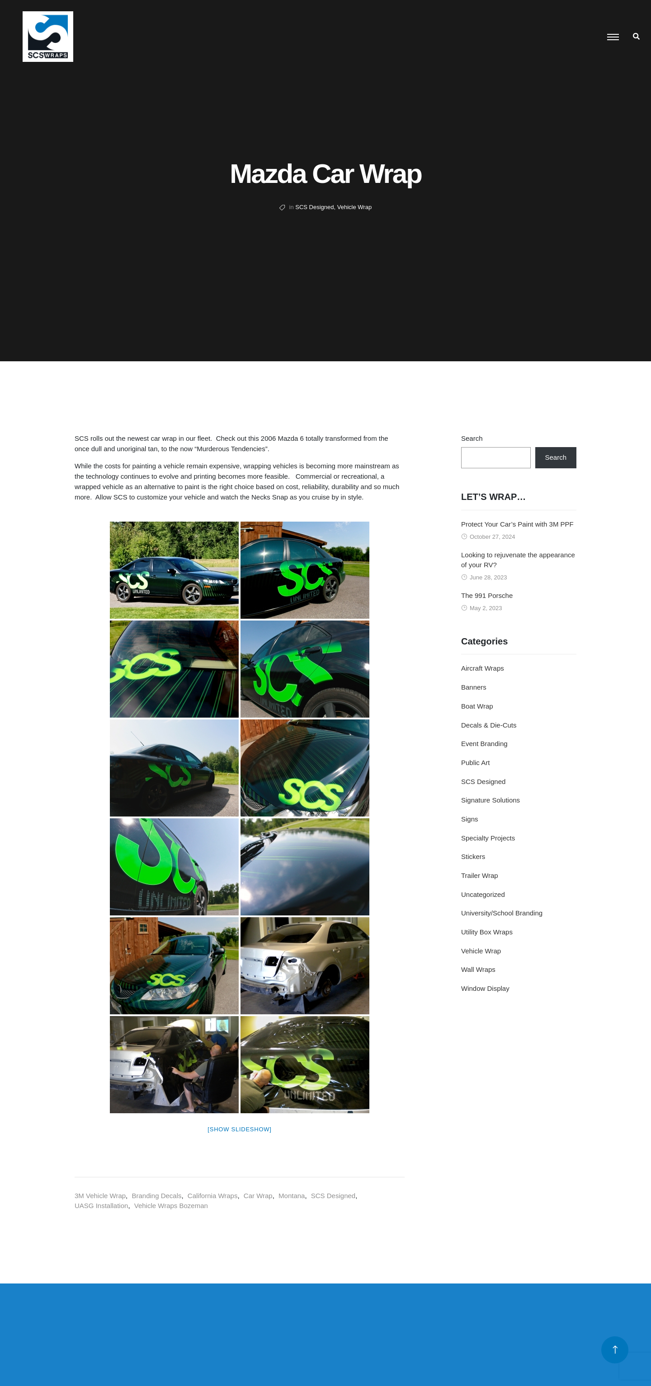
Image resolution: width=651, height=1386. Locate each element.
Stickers (473, 856)
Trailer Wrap (479, 875)
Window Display (485, 988)
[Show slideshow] (239, 1129)
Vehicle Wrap (354, 207)
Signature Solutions (490, 800)
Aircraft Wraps (482, 668)
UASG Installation (101, 1205)
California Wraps (213, 1195)
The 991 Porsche (487, 595)
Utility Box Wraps (487, 932)
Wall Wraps (478, 969)
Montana (291, 1195)
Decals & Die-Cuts (489, 725)
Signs (469, 819)
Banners (473, 687)
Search (472, 438)
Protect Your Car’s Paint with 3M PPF (517, 524)
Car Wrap (258, 1195)
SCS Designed (314, 207)
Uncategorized (483, 894)
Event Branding (484, 743)
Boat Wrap (477, 706)
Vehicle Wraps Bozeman (171, 1205)
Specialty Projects (488, 838)
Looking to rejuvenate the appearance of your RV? (518, 560)
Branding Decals (156, 1195)
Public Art (475, 762)
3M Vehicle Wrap (100, 1195)
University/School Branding (501, 913)
